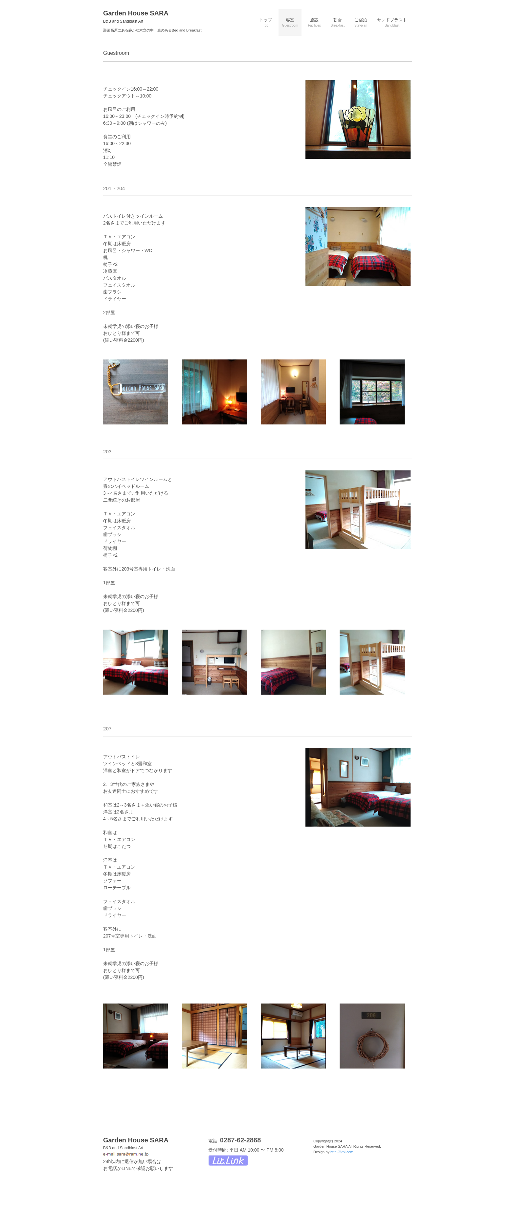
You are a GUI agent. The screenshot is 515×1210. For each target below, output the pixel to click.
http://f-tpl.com (341, 1152)
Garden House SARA (135, 17)
